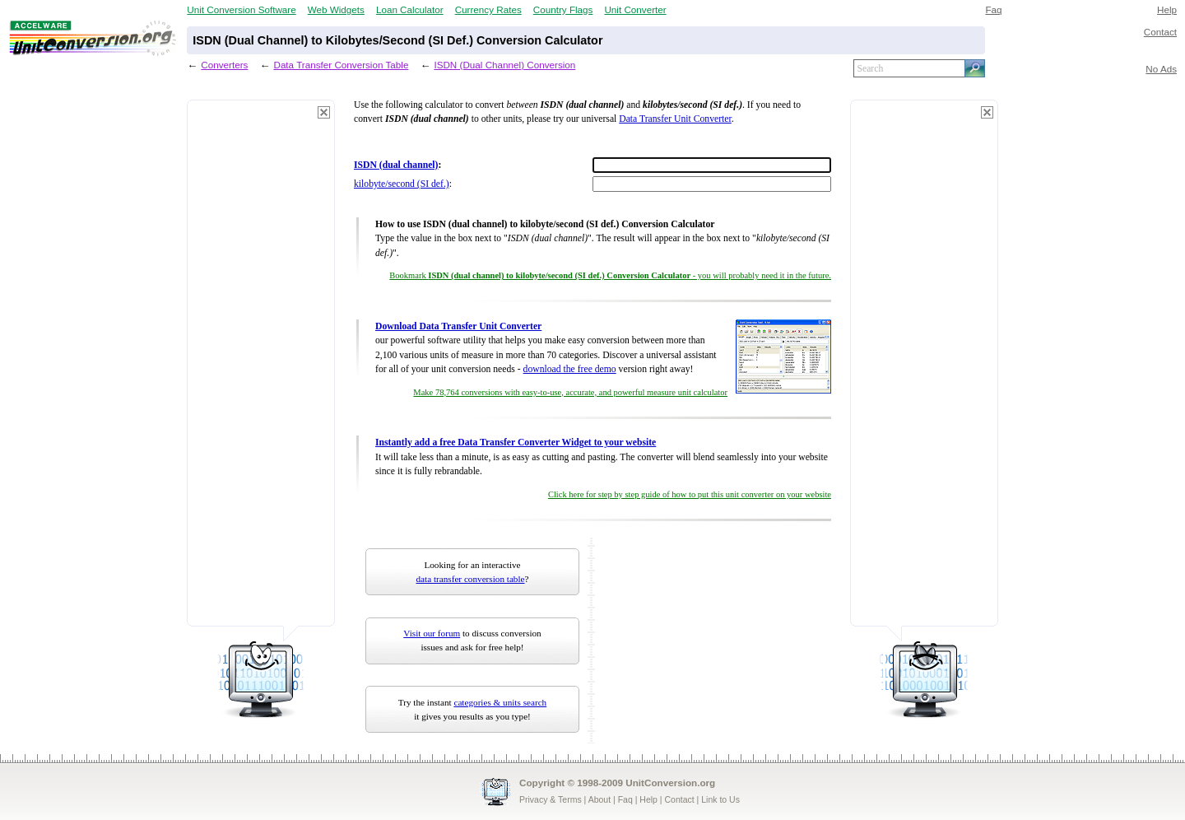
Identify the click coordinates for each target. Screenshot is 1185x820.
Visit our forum (431, 633)
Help (1167, 9)
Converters (224, 64)
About (599, 799)
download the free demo (569, 369)
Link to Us (720, 799)
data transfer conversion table (470, 579)
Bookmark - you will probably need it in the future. (610, 275)
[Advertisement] (261, 370)
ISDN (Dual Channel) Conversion (504, 64)
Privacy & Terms (550, 799)
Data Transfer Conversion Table (340, 64)
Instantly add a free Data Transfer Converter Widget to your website (515, 442)
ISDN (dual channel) (396, 165)
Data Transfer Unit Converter (675, 119)
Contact (1160, 31)
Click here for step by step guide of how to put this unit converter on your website (689, 494)
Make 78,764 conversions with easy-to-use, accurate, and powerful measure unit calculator (570, 392)
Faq (993, 9)
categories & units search (499, 702)
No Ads (1161, 68)
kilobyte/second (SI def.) (401, 184)
